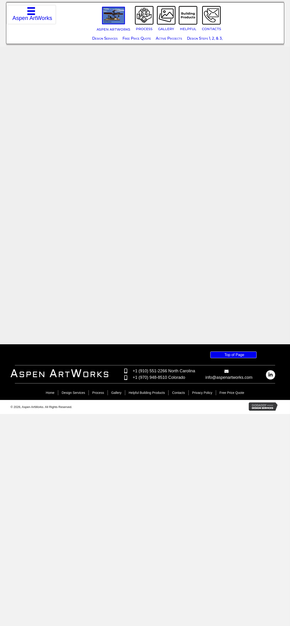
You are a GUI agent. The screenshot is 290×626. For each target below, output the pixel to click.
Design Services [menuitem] (105, 38)
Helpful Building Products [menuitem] (147, 605)
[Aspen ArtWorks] (31, 14)
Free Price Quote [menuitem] (136, 38)
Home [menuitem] (50, 605)
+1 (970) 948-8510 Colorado (159, 589)
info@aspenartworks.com (228, 589)
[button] (270, 586)
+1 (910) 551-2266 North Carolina (164, 582)
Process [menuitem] (98, 605)
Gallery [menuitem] (116, 605)
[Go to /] (64, 586)
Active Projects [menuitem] (169, 38)
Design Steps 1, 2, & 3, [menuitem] (205, 38)
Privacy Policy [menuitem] (202, 605)
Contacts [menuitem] (178, 605)
